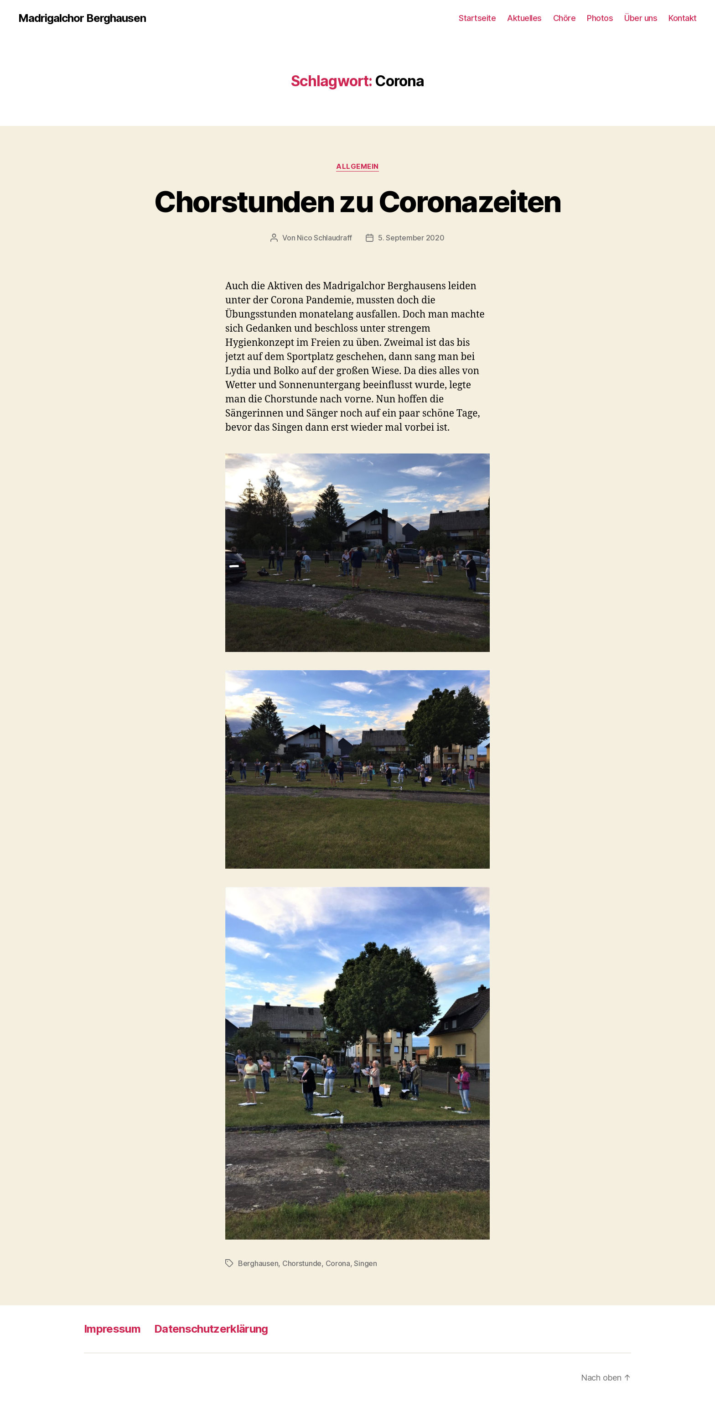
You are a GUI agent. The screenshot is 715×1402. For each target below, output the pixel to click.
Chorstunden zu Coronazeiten (357, 201)
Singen (365, 1263)
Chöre (564, 18)
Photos (600, 18)
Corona (338, 1263)
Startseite (477, 18)
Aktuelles (524, 18)
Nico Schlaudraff (324, 237)
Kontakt (682, 18)
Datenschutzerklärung (211, 1328)
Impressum (112, 1328)
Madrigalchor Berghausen (82, 18)
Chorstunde (301, 1263)
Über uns (640, 18)
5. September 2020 (411, 237)
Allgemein (357, 166)
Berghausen (258, 1263)
